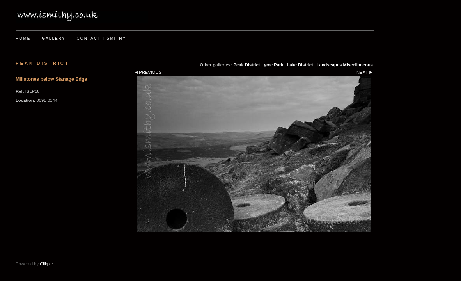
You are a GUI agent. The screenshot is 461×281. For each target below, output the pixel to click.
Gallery (53, 38)
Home (23, 38)
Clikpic (46, 263)
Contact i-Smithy (101, 38)
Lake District (300, 64)
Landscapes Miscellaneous (345, 64)
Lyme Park (272, 64)
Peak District (247, 64)
